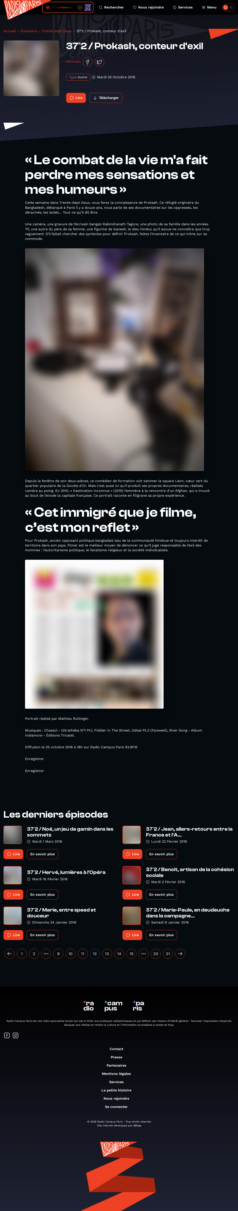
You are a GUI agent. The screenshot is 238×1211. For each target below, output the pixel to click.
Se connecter (118, 1107)
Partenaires (119, 1065)
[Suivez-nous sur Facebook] (6, 1036)
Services (183, 7)
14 (119, 953)
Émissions (28, 31)
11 (82, 953)
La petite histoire (118, 1090)
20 (155, 953)
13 (107, 953)
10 (70, 953)
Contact (119, 1049)
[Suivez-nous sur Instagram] (15, 1036)
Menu (209, 7)
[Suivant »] (180, 954)
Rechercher (111, 7)
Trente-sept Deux (57, 31)
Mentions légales (118, 1074)
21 (168, 953)
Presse (119, 1057)
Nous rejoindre (148, 7)
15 (131, 953)
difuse (137, 1125)
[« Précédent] (9, 954)
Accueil (9, 31)
